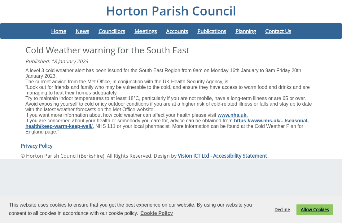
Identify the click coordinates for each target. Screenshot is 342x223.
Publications (211, 31)
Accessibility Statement (240, 155)
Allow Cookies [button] (315, 209)
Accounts (177, 31)
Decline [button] (282, 209)
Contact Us (278, 31)
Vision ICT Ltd (193, 155)
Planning (245, 31)
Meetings (145, 31)
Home (58, 31)
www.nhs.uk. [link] (233, 115)
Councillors (112, 31)
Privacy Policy (36, 145)
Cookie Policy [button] (156, 213)
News (82, 31)
